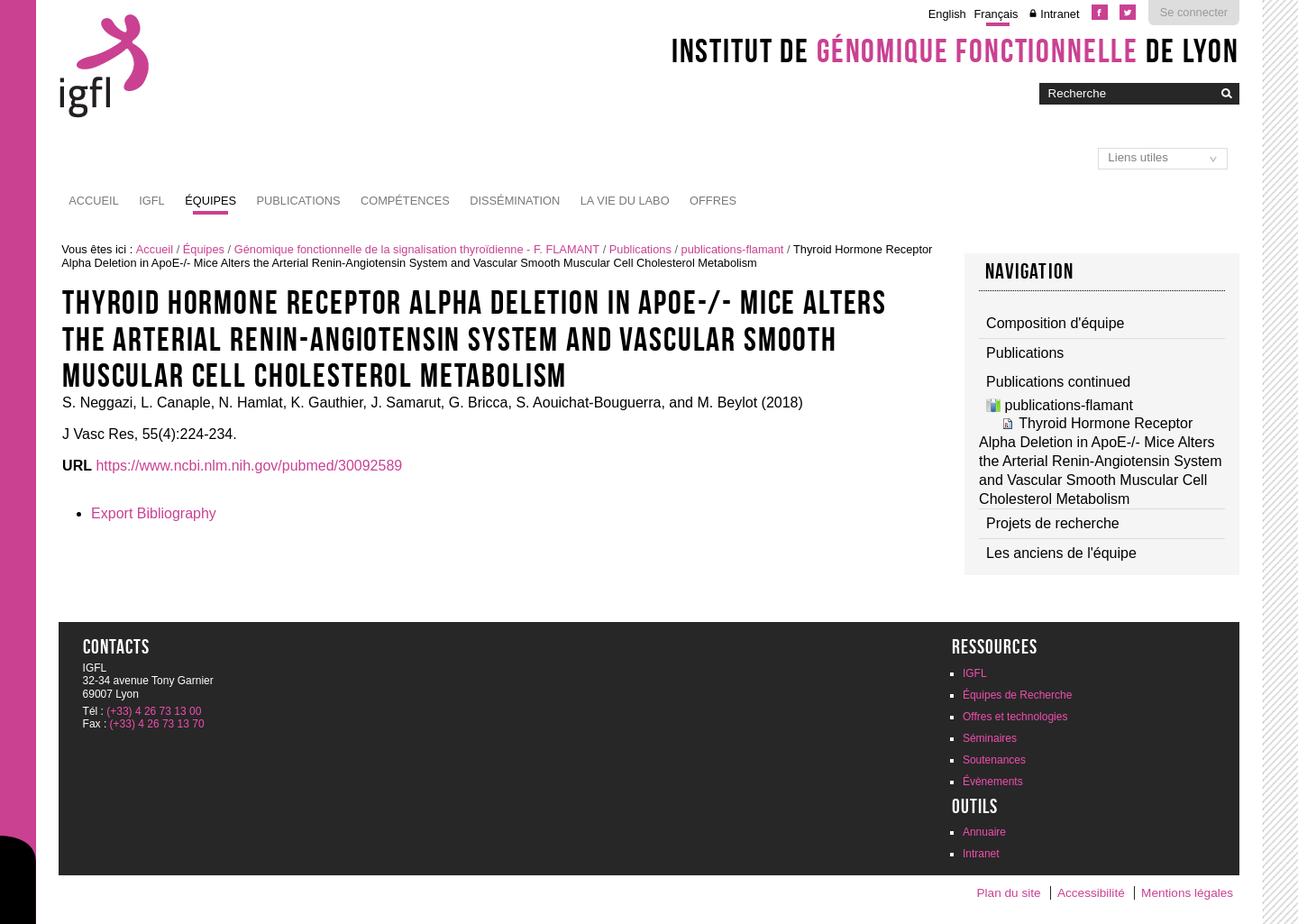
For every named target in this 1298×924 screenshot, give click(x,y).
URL (77, 465)
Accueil (93, 200)
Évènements (993, 781)
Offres (713, 200)
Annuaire (984, 832)
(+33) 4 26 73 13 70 (157, 724)
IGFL (151, 200)
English (947, 14)
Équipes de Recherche (1017, 695)
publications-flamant (732, 249)
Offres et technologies (1015, 716)
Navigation (1029, 271)
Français (996, 14)
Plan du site (1009, 893)
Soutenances (994, 760)
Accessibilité (1091, 893)
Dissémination (515, 200)
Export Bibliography (153, 513)
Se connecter (1194, 12)
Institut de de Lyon (955, 50)
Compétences (405, 200)
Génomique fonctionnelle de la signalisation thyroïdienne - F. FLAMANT (416, 249)
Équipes (210, 200)
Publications (299, 200)
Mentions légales (1187, 893)
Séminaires (990, 738)
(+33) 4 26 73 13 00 (153, 711)
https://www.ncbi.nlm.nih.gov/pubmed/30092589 (249, 465)
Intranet (1059, 14)
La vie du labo (625, 200)
